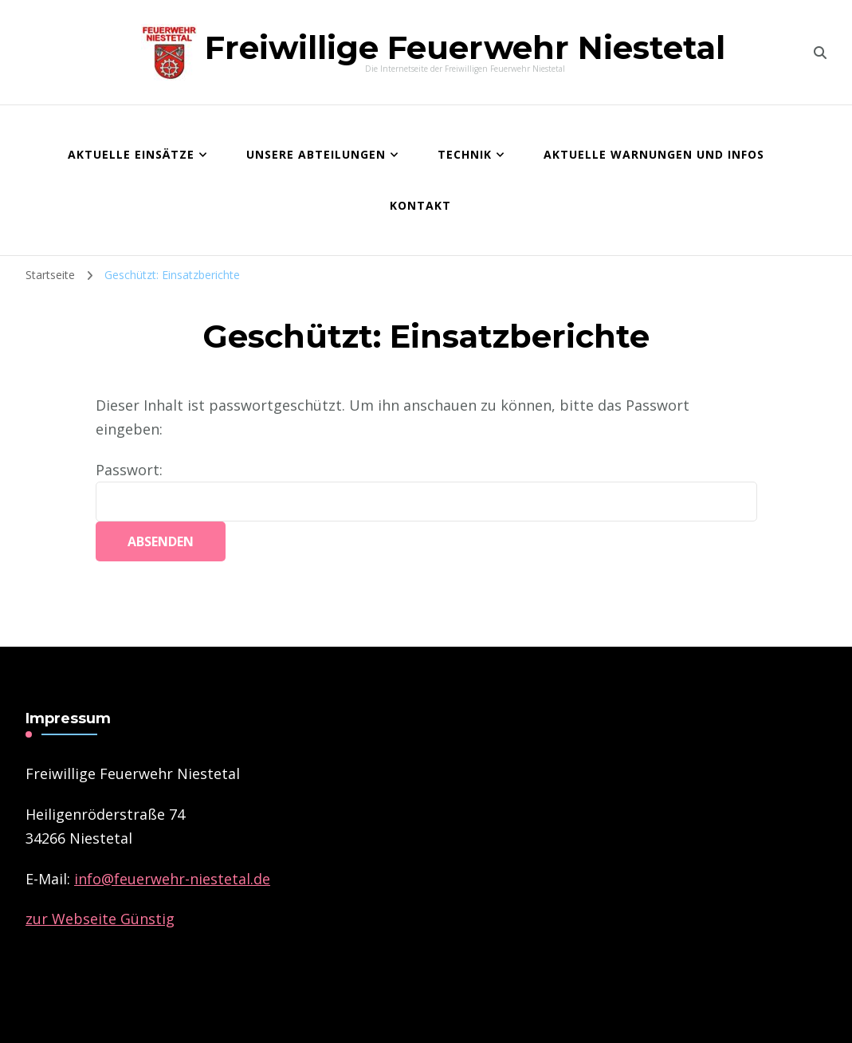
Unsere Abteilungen (316, 154)
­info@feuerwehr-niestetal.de (172, 878)
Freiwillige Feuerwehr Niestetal (465, 47)
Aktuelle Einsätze (131, 154)
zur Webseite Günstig (100, 918)
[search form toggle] (820, 52)
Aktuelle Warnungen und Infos (654, 154)
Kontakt (420, 205)
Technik (465, 154)
